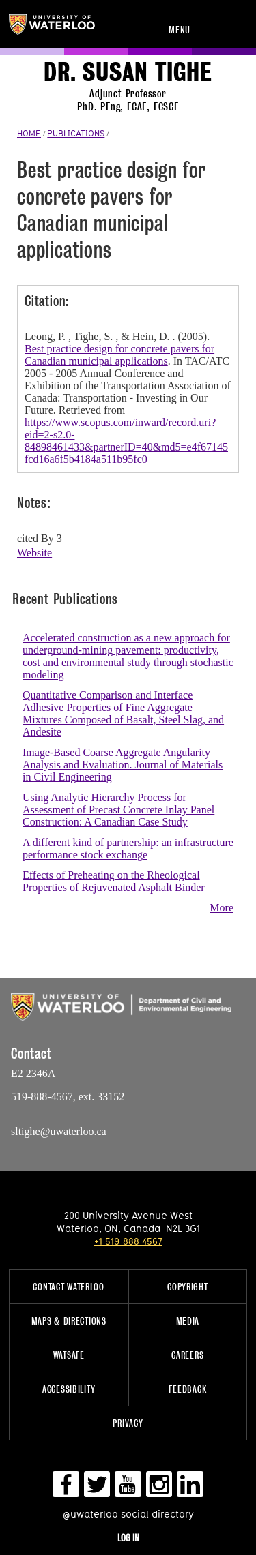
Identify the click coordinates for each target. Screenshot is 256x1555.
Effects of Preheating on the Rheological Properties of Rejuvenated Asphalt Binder (114, 881)
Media (188, 1321)
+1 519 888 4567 (128, 1241)
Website (34, 552)
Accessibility (68, 1389)
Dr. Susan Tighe (128, 72)
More (221, 908)
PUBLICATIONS (75, 132)
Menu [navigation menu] (179, 29)
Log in (128, 1537)
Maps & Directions (68, 1321)
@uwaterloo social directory (128, 1513)
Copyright (187, 1287)
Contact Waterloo (68, 1287)
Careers (187, 1355)
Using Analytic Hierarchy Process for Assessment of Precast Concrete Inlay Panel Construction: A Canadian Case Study (118, 809)
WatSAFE (69, 1355)
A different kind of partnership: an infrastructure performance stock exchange (128, 848)
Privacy (128, 1423)
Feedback (187, 1389)
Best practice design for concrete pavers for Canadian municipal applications (119, 355)
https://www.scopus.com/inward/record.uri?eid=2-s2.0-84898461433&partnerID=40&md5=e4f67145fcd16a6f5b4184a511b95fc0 (126, 441)
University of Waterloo (66, 24)
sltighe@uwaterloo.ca (58, 1131)
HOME (29, 132)
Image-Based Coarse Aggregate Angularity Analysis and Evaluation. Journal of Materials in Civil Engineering (123, 764)
